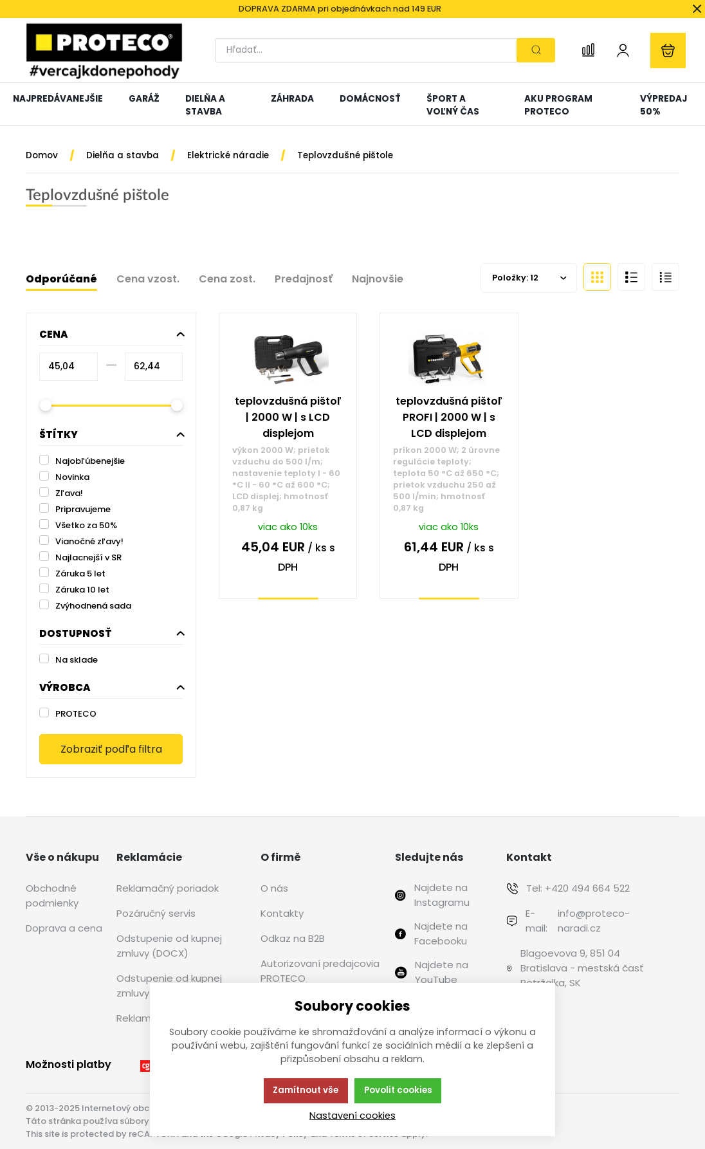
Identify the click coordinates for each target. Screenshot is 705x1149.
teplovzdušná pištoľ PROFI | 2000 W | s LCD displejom (449, 417)
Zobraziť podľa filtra (111, 749)
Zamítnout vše (305, 1090)
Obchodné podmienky (52, 895)
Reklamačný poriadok (167, 888)
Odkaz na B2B (293, 938)
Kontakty (282, 913)
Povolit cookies (398, 1090)
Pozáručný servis (156, 913)
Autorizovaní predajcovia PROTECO (320, 971)
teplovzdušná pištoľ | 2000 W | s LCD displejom (288, 417)
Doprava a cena (64, 928)
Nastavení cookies (352, 1115)
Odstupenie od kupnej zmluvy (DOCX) (169, 946)
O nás (274, 888)
